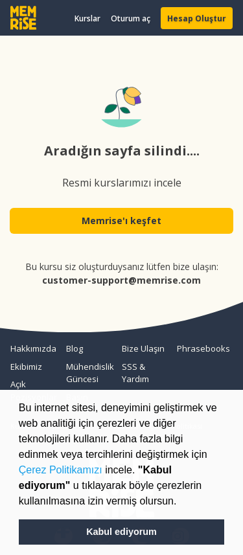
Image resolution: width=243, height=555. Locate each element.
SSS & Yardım (135, 373)
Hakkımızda (33, 348)
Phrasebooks (199, 348)
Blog (74, 348)
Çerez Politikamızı (60, 469)
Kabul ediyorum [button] (121, 532)
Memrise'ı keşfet (121, 220)
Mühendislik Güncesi (88, 373)
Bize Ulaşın (143, 348)
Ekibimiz (26, 366)
